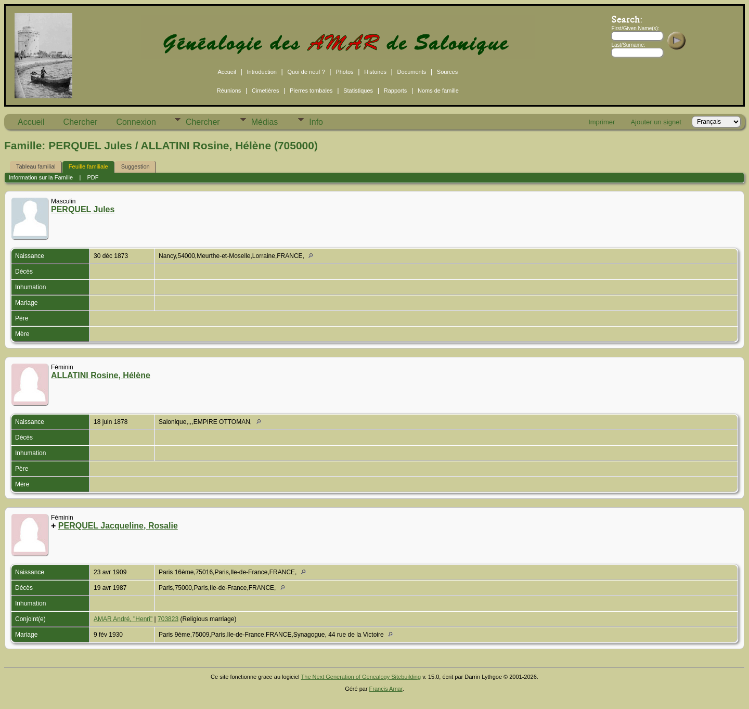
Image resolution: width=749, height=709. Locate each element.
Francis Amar (386, 689)
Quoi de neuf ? (306, 72)
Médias (264, 122)
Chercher (80, 122)
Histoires (375, 72)
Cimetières (265, 90)
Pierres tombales (311, 90)
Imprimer (601, 122)
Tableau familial (36, 166)
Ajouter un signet (655, 122)
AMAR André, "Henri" (123, 619)
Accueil (226, 72)
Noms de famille (438, 90)
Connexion (136, 122)
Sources (447, 72)
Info (316, 122)
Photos (344, 72)
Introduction (261, 72)
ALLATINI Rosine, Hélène (100, 375)
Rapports (395, 90)
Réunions (229, 90)
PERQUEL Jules (82, 209)
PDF (93, 177)
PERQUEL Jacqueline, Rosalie (118, 525)
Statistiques (358, 90)
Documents (412, 72)
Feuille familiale (88, 166)
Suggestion (135, 166)
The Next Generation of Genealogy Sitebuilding (361, 677)
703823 (168, 619)
